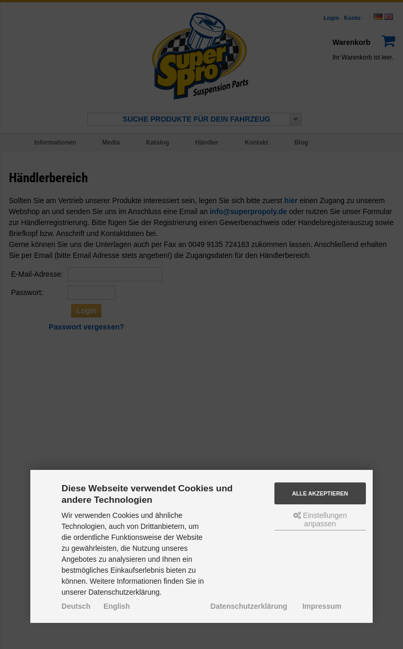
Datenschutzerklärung (249, 606)
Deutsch (76, 606)
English (116, 606)
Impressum (321, 606)
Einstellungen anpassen (320, 519)
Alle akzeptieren (320, 493)
